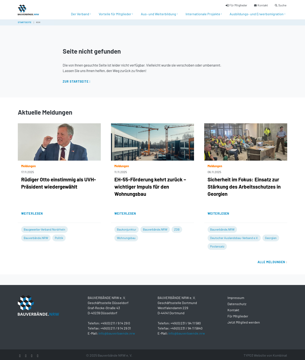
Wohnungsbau (126, 235)
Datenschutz (236, 301)
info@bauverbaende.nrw (116, 331)
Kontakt (233, 308)
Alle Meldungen (272, 259)
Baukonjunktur (126, 227)
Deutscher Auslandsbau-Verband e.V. (234, 235)
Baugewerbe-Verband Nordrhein (44, 227)
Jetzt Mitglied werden (243, 320)
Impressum (235, 295)
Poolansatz (217, 244)
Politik (59, 235)
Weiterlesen (32, 211)
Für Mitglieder (237, 314)
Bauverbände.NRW (36, 235)
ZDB (177, 227)
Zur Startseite (76, 79)
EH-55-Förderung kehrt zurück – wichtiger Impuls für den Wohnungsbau (150, 184)
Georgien (271, 235)
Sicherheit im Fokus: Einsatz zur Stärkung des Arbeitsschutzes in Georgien (244, 184)
